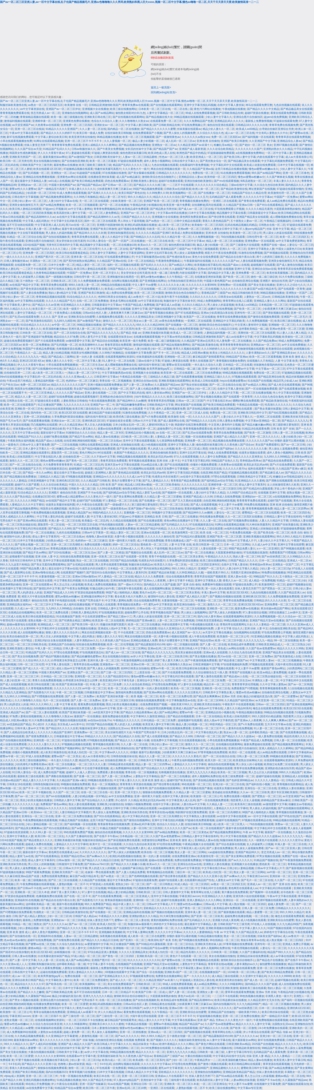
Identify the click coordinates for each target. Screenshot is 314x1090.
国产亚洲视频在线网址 (152, 280)
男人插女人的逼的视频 (59, 232)
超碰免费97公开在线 (169, 428)
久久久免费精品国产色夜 (198, 121)
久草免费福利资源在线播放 (68, 416)
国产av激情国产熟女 (80, 157)
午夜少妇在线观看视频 (184, 1028)
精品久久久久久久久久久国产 (68, 384)
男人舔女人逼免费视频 (106, 812)
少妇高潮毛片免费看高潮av (31, 764)
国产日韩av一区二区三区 (117, 184)
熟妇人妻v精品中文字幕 (62, 292)
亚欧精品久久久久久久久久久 (160, 908)
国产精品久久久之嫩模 (31, 992)
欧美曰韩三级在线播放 (287, 320)
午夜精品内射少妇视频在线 (146, 204)
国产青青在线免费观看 (251, 200)
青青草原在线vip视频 (86, 664)
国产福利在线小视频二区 (260, 784)
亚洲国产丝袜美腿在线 (285, 524)
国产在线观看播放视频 (189, 376)
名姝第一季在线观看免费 (99, 872)
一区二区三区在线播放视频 (256, 392)
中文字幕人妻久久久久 (127, 780)
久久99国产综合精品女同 (241, 492)
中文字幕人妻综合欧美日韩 (51, 137)
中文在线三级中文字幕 (17, 368)
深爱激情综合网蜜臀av (154, 840)
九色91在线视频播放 (68, 532)
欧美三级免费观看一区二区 (238, 776)
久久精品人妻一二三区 (220, 804)
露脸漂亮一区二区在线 (64, 452)
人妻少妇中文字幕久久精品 (209, 492)
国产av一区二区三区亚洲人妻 (282, 848)
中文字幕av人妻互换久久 (81, 428)
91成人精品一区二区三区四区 (191, 884)
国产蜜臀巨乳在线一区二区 (152, 748)
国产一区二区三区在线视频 (189, 608)
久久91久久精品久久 (194, 304)
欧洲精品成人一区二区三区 (54, 624)
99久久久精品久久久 (140, 196)
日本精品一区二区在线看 (237, 364)
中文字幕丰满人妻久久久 (26, 328)
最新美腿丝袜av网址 (55, 157)
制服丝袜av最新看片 (140, 924)
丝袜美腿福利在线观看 (149, 356)
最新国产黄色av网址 (273, 668)
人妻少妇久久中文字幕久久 (237, 416)
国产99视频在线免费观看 (193, 940)
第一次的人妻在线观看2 (219, 588)
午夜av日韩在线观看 (12, 216)
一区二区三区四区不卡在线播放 (84, 1020)
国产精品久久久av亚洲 (45, 304)
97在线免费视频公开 (193, 125)
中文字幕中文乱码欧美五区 (67, 220)
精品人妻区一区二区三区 (91, 264)
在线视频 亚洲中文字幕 (236, 268)
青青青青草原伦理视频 (161, 400)
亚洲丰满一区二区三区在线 (87, 256)
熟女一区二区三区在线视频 (92, 560)
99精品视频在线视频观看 (189, 117)
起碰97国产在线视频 (89, 500)
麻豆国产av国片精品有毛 (262, 288)
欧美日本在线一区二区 (107, 1076)
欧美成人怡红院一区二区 (83, 752)
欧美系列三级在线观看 (248, 804)
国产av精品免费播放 (52, 204)
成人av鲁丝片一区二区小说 (144, 296)
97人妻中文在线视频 (190, 684)
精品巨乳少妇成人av (285, 380)
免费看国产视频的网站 (67, 748)
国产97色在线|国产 (290, 816)
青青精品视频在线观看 (63, 548)
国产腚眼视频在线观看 (197, 1032)
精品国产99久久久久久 (280, 952)
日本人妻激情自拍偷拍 (104, 1028)
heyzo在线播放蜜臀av (233, 380)
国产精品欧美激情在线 (234, 188)
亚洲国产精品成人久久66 (153, 268)
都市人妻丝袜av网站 (158, 392)
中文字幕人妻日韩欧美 (138, 125)
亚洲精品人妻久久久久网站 (270, 300)
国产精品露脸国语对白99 (150, 644)
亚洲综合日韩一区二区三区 (147, 1084)
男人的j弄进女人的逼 (29, 592)
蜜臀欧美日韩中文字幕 (254, 1068)
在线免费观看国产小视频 (147, 133)
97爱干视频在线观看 (28, 1060)
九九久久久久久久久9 (233, 288)
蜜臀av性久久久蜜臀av (22, 188)
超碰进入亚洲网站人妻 (98, 472)
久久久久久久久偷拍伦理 (159, 536)
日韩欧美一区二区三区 (39, 848)
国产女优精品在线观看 (80, 564)
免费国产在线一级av (273, 244)
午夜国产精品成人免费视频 (139, 304)
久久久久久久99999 (279, 976)
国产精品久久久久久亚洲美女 (245, 456)
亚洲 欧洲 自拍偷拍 (208, 141)
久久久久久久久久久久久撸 (251, 448)
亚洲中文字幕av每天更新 (184, 748)
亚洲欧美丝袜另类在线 (295, 416)
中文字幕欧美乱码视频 (267, 336)
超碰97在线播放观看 (171, 180)
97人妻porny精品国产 (252, 228)
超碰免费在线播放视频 (238, 916)
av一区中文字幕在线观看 (263, 816)
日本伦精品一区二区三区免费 (158, 720)
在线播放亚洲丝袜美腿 (101, 176)
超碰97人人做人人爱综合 (81, 772)
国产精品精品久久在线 (126, 736)
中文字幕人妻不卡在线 (100, 964)
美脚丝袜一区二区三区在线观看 (256, 332)
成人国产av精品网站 (102, 113)
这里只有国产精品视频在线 (106, 820)
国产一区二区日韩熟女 (159, 884)
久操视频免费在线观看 (109, 316)
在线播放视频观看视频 (146, 336)
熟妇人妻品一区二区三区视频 (285, 988)
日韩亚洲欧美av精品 (238, 1044)
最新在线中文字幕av (52, 432)
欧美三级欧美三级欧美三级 (95, 164)
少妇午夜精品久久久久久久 (150, 396)
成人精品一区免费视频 (262, 580)
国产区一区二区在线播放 (114, 204)
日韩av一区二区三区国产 (190, 400)
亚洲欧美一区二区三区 (220, 608)
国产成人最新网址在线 (171, 420)
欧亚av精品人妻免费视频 (272, 672)
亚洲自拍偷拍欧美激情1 (198, 180)
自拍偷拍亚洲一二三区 (17, 372)
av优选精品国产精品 (19, 724)
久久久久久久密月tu (234, 468)
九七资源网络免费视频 (169, 440)
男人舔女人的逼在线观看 (277, 232)
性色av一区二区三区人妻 (174, 157)
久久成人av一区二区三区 (29, 608)
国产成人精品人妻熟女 (32, 916)
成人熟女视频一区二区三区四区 (247, 904)
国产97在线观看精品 (60, 268)
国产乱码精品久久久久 (174, 524)
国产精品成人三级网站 (61, 356)
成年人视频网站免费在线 (206, 776)
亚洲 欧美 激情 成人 (294, 356)
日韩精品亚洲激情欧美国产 (105, 105)
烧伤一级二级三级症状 (264, 276)
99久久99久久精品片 (288, 536)
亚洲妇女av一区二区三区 (109, 125)
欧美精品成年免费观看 (135, 208)
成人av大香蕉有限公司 (298, 157)
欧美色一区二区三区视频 (185, 688)
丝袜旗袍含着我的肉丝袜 (268, 364)
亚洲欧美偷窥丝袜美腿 (155, 332)
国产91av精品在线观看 (229, 1076)
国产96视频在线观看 (276, 252)
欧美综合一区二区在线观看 (85, 508)
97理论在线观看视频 (223, 476)
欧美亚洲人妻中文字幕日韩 (159, 724)
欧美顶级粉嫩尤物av (55, 328)
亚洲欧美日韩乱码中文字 (252, 412)
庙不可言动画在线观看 (20, 224)
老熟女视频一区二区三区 (42, 620)
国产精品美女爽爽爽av (206, 696)
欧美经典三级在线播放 (126, 416)
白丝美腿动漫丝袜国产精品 (54, 956)
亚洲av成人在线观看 (215, 652)
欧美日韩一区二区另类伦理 (16, 161)
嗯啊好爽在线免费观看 (246, 400)
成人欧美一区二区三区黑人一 (49, 372)
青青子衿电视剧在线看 (162, 556)
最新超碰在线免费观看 (76, 708)
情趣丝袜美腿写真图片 (108, 168)
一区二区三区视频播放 (288, 660)
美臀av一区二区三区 (287, 824)
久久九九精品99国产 (289, 924)
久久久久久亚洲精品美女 (139, 316)
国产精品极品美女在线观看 (296, 109)
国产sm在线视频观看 (58, 796)
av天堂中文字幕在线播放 (217, 632)
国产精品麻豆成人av (272, 472)
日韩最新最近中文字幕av (262, 212)
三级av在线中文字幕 (241, 184)
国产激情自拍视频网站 (136, 820)
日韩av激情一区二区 (68, 860)
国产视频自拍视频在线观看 (225, 596)
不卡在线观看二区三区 (131, 632)
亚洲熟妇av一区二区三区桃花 (68, 920)
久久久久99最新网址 (231, 984)
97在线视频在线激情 (114, 172)
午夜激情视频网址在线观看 (137, 660)
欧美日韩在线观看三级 (41, 684)
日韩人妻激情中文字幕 (176, 892)
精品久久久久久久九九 (288, 1044)
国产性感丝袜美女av (179, 256)
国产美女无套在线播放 (261, 284)
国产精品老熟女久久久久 (38, 840)
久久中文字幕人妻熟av (273, 684)
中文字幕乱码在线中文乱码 (229, 1056)
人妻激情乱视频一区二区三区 (96, 1036)
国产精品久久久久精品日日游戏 (218, 328)
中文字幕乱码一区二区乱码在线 (43, 376)
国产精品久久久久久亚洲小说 (205, 876)
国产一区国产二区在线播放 (129, 240)
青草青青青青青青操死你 (234, 344)
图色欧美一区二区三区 (154, 544)
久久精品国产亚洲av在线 (111, 260)
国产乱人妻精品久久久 (155, 480)
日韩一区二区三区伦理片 (85, 248)
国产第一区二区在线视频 (204, 288)
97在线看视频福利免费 (199, 628)
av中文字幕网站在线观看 (29, 300)
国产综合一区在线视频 (20, 808)
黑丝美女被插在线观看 (188, 652)
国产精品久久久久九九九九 (119, 324)
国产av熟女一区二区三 (159, 220)
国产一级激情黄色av (168, 137)
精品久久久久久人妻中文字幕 (253, 1024)
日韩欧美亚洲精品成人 (269, 644)
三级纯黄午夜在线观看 (128, 588)
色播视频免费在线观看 (49, 896)
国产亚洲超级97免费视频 (37, 336)
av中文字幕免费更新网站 (290, 240)
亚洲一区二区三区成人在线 (192, 412)
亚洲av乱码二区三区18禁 (162, 648)
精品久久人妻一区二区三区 (31, 396)
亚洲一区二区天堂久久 (106, 272)
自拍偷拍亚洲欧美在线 (282, 628)
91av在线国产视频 (118, 1084)
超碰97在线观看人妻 (77, 516)
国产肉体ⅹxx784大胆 (96, 864)
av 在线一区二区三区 (168, 432)
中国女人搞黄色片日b (288, 248)
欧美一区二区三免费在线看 (52, 612)
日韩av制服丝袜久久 (83, 149)
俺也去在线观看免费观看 (267, 708)
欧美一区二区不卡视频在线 (35, 792)
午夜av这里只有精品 (19, 380)
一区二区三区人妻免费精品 (103, 212)
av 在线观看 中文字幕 (141, 408)
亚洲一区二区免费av (261, 656)
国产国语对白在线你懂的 (101, 572)
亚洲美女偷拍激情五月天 (24, 204)
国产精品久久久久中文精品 (263, 109)
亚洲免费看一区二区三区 (250, 272)
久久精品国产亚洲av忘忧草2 (198, 340)
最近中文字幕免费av (119, 880)
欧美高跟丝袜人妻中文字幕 (70, 212)
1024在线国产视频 (34, 244)
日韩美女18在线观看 (19, 784)
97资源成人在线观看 (103, 604)
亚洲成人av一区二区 (259, 884)
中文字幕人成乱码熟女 (36, 220)
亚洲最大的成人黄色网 (225, 920)
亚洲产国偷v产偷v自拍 (141, 508)
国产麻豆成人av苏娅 (168, 304)
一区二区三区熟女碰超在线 (20, 524)
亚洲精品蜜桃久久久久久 (224, 1068)
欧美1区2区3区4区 (238, 592)
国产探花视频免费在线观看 (124, 840)
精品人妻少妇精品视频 (56, 352)
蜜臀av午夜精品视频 (165, 1024)
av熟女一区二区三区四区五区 (45, 105)
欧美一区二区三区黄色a (194, 832)
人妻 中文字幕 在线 (95, 348)
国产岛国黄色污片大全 (41, 692)
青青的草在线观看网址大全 (236, 624)
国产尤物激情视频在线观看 (248, 348)
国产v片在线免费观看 (282, 464)
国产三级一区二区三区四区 (117, 672)
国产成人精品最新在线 (213, 748)
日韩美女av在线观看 (230, 296)
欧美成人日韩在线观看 (205, 380)
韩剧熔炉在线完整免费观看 (191, 424)
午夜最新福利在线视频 (197, 260)
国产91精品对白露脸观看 (258, 488)
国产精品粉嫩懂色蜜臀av (130, 404)
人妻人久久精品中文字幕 (114, 236)
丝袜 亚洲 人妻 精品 (258, 1056)
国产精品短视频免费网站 (175, 344)
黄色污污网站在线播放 (207, 109)
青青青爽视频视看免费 (259, 508)
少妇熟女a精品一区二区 (60, 540)
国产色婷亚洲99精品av (239, 780)
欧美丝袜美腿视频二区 (280, 272)
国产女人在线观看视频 (163, 988)
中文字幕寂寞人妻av (262, 660)
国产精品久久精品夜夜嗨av (136, 712)
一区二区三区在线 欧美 (160, 240)
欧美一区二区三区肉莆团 (149, 292)
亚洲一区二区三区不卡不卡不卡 (83, 141)
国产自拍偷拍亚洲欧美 (75, 161)
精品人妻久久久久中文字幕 (39, 780)
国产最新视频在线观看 (299, 868)
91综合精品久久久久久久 (82, 296)
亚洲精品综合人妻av (289, 141)
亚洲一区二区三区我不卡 (46, 1016)
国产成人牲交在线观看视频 (284, 384)
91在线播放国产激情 (68, 616)
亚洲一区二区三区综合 (180, 944)
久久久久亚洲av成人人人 (78, 376)
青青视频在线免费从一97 (132, 604)
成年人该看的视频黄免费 (170, 408)
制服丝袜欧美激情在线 (13, 105)
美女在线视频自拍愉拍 (46, 161)
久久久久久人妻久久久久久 (44, 744)
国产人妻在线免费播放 (33, 292)
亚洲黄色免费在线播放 (76, 121)
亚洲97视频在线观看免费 (15, 248)
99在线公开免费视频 (37, 1084)
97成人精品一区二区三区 (86, 956)
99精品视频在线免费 (122, 1052)
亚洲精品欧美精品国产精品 (239, 1072)
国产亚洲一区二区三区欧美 (207, 916)
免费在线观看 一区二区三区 (81, 976)
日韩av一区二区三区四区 (270, 704)
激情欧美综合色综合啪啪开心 (159, 176)
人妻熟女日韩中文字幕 (224, 228)
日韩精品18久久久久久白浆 (251, 125)
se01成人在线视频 (59, 180)
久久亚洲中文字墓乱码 (253, 976)
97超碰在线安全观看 (47, 400)
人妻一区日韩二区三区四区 (147, 828)
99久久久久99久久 (41, 704)
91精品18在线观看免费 (255, 428)
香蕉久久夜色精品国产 (215, 220)
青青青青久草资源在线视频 (136, 784)
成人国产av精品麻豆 (128, 176)
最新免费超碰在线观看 (115, 716)
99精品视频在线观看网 (286, 820)
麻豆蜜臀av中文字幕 (242, 368)
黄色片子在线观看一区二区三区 (188, 956)
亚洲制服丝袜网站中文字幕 (97, 596)
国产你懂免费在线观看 (66, 940)
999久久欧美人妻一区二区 (84, 284)
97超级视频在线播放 (12, 872)
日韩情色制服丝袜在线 (124, 756)
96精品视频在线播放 (109, 137)
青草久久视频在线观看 (186, 348)
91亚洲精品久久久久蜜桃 (75, 304)
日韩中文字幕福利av (300, 752)
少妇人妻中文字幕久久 (218, 117)
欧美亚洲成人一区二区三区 (206, 157)
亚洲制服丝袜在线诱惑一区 (123, 276)
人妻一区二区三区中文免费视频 (175, 620)
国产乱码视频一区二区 (36, 172)
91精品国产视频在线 (266, 860)
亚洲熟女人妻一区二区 (210, 992)
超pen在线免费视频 (275, 117)
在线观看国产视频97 (72, 572)
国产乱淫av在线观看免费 (24, 316)
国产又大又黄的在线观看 (187, 500)
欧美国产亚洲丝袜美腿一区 (72, 684)
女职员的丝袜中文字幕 (138, 149)
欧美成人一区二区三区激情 (186, 332)
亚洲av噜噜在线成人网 (45, 572)
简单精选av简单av (250, 460)
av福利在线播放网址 (236, 528)
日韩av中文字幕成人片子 (241, 540)
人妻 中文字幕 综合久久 (229, 628)
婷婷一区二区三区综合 (126, 544)
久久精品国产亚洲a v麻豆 (291, 468)
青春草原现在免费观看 (118, 344)
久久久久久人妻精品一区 (269, 780)
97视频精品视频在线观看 (76, 744)
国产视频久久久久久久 (163, 1040)
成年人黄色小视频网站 (157, 161)
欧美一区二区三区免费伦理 (176, 696)
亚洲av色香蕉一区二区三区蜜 (287, 328)
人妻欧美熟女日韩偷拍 (74, 400)
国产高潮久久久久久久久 (102, 192)
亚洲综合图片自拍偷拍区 (248, 117)
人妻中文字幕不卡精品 (180, 580)
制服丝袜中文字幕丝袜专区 (180, 300)
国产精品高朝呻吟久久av (40, 216)
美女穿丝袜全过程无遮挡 (71, 240)
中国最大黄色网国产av (62, 184)
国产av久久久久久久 (240, 860)
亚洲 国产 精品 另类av (210, 1020)
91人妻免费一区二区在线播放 (233, 340)
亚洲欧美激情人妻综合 (144, 180)
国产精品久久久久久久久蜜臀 (158, 129)
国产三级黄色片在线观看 (245, 244)
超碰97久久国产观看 (27, 484)
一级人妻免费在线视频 (269, 736)
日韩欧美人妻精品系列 (83, 612)
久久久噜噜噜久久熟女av (134, 121)
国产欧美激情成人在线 (287, 656)
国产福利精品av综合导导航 (217, 480)
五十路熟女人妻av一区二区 (246, 220)
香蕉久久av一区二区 (235, 580)
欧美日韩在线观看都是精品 (72, 252)
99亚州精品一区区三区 (222, 724)
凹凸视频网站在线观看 (44, 424)
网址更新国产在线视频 (262, 188)
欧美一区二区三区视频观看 (139, 137)
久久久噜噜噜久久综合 (28, 700)
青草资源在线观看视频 (276, 1064)
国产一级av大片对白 (130, 584)
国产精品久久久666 (59, 528)
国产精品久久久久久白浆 (214, 1028)
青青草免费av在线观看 (135, 105)
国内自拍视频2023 (224, 1004)
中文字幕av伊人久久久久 (114, 752)
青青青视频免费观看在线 (14, 113)
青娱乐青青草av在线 (253, 940)
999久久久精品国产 (290, 772)
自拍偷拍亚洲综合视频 (245, 280)
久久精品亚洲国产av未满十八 (194, 145)
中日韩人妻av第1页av (36, 548)
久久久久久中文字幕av (168, 932)
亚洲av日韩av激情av (84, 576)
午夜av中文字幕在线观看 (24, 133)
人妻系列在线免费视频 (239, 728)
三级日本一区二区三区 (188, 872)
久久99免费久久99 (158, 192)
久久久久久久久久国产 (248, 149)
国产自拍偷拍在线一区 (22, 936)
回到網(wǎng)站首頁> (164, 92)
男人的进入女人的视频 (161, 448)
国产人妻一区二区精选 (110, 552)
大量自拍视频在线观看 (41, 1052)
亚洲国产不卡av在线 (89, 492)
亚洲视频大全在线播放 (95, 109)
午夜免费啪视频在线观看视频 (48, 512)
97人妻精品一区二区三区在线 (120, 500)
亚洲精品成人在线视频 (295, 776)
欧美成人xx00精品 (247, 129)
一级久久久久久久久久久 (18, 256)
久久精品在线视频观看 (123, 520)
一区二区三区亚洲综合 (213, 1084)
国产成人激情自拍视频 (289, 264)
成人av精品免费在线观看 (281, 200)
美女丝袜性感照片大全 (118, 732)
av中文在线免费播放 (294, 344)
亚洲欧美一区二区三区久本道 (32, 892)
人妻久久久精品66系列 (237, 708)
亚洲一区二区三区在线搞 (29, 129)
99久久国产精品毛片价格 (97, 1080)
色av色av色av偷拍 (15, 940)
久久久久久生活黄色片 (187, 692)
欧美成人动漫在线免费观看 (260, 164)
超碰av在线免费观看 (161, 860)
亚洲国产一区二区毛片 (294, 316)
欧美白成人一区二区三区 (116, 1060)
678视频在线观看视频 (78, 476)
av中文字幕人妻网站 (80, 208)
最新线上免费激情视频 (258, 121)
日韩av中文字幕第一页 (95, 532)
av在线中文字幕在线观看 (71, 216)
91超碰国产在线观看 (88, 172)
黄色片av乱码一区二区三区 (155, 592)
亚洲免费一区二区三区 (198, 440)
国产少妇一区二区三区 (179, 1060)
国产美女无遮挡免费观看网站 (48, 564)
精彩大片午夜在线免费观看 (221, 252)
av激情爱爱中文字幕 (78, 340)
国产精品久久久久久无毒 (71, 928)
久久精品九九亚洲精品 (13, 692)
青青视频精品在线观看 (160, 872)
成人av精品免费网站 (206, 984)
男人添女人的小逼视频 (114, 408)
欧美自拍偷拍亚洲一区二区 (140, 428)
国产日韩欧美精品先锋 (229, 113)
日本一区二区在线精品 (141, 260)
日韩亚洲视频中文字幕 (168, 316)
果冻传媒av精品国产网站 (275, 608)
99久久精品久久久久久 (17, 308)
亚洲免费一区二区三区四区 (77, 125)
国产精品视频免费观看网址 (56, 196)
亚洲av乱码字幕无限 (209, 268)
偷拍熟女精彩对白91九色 (130, 113)
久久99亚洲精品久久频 (189, 572)
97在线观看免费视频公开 (119, 256)
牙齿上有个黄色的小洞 (287, 488)
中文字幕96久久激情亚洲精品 (148, 716)
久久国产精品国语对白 (116, 676)
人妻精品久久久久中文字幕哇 (26, 504)
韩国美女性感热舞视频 (22, 153)
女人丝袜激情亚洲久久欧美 (283, 484)
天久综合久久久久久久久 (93, 548)
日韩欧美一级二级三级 (81, 488)
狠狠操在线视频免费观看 (150, 700)
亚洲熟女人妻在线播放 (291, 788)
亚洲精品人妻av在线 (207, 840)
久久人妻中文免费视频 (212, 456)
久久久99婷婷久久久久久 (216, 348)
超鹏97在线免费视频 (220, 308)
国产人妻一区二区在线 (213, 644)
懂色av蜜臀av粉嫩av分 (251, 176)
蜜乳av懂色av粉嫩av (153, 276)
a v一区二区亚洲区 (268, 548)
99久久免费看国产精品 (98, 904)
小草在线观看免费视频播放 (62, 364)
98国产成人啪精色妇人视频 (122, 592)
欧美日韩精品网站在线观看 (294, 212)
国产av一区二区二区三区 (29, 796)
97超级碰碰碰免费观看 (220, 153)
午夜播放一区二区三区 (208, 600)
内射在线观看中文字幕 (270, 157)
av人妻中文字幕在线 (219, 1040)
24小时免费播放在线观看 (273, 1028)
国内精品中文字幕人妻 (221, 272)
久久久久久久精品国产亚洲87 (153, 232)
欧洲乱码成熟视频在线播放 (141, 224)
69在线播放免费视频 (211, 516)
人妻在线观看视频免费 (253, 260)
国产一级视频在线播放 (59, 276)
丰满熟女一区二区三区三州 (46, 260)
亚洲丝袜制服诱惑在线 (120, 232)
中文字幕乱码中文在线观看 (226, 164)
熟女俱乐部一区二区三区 (184, 548)
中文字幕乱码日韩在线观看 (31, 528)
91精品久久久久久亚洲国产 (62, 129)
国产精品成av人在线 (235, 676)
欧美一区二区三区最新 (103, 161)
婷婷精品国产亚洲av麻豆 (140, 620)
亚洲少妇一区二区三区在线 (229, 784)
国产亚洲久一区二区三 (133, 940)
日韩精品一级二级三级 (187, 368)
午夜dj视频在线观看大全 (204, 624)
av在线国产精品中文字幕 (24, 284)
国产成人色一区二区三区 (259, 980)
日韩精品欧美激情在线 (285, 296)
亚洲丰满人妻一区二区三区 (84, 328)
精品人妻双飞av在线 (149, 492)
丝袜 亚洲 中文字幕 (277, 228)
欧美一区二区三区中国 (228, 640)
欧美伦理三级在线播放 (227, 428)
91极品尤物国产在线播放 (74, 820)
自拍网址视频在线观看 (124, 280)
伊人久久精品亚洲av (71, 424)
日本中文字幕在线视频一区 (293, 164)
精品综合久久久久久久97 (29, 984)
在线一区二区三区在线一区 (97, 792)
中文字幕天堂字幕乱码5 (196, 460)
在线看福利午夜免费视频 (194, 164)
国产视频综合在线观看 (138, 552)
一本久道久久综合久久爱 (206, 364)
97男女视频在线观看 (268, 856)
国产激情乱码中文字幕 (46, 588)
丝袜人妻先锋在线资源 (269, 1072)
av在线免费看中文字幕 (39, 1088)
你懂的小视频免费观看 (203, 464)
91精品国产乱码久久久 (56, 149)
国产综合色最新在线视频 (230, 844)
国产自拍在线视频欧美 (56, 236)
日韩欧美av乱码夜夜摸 (177, 188)
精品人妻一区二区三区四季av (291, 508)
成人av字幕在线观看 (282, 956)
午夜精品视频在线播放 (249, 712)
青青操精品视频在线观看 (34, 117)
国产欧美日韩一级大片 (85, 624)
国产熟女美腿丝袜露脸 (267, 408)
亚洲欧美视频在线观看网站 (175, 380)
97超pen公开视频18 (55, 208)
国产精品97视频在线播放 (55, 656)
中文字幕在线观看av (184, 1020)
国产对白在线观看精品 (270, 204)
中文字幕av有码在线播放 (172, 212)
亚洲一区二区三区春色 (296, 172)
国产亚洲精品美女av (284, 352)
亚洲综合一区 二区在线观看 (239, 900)
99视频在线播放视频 (119, 888)
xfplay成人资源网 (14, 1076)
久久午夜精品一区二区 (180, 276)
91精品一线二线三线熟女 (27, 924)
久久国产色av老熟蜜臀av (261, 648)
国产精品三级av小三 (120, 616)
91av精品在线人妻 (152, 464)
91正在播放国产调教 (50, 404)
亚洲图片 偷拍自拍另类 (273, 280)
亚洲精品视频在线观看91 (35, 452)
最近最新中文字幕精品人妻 (31, 180)
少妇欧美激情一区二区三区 (126, 200)
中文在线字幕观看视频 (30, 232)
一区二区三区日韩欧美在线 (31, 644)
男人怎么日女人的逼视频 (68, 584)
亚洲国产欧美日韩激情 (234, 141)
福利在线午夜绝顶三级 (151, 364)
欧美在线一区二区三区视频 (157, 852)
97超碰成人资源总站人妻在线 (196, 980)
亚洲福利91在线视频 (27, 900)
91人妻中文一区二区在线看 (118, 360)
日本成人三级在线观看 (209, 528)
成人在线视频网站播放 (157, 588)
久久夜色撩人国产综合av (239, 444)
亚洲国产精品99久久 (247, 852)
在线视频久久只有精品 (260, 360)
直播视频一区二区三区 (137, 512)
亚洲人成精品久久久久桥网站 (99, 145)
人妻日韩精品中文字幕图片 (75, 812)
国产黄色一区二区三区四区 (82, 460)
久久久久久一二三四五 (166, 488)
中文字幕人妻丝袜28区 (104, 516)
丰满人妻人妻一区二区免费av (43, 228)
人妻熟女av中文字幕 (227, 880)
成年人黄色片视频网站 (45, 932)
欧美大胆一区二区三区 (218, 760)
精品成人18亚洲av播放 (194, 352)
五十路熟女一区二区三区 (34, 280)
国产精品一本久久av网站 (37, 472)
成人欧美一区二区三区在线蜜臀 (146, 936)
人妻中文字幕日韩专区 (238, 1052)
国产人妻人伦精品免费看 (144, 388)
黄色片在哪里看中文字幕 (126, 480)
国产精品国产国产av (165, 149)
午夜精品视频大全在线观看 (198, 844)
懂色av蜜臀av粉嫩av (52, 460)
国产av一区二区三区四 (82, 924)
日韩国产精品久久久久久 (136, 216)
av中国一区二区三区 (64, 324)
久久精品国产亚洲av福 (200, 168)
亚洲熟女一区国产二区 (299, 292)
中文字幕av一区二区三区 (270, 368)
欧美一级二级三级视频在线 (67, 117)
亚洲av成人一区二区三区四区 (165, 1032)
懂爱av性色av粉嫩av (248, 692)
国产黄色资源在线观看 (33, 288)
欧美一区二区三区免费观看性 (91, 980)
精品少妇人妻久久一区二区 (219, 129)
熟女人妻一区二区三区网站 (191, 852)
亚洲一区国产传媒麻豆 (92, 1084)
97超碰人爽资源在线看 (105, 153)
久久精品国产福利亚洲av (239, 700)
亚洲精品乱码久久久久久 (229, 121)
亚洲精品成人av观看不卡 (82, 1012)
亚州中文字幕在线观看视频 (139, 440)
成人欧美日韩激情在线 (53, 752)
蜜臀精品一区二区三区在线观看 (260, 512)
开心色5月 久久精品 (44, 724)
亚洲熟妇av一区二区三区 (32, 184)
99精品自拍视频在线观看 (116, 284)
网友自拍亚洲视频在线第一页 (168, 168)
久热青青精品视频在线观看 (49, 272)
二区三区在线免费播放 (207, 372)
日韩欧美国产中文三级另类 (36, 164)
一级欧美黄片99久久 (217, 572)
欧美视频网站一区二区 (183, 192)
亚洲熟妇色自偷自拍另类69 (116, 396)
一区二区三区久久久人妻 (91, 764)
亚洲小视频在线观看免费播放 (104, 384)
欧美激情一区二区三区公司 (246, 232)
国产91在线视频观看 (176, 464)
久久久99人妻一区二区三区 (46, 832)
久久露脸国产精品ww (166, 384)
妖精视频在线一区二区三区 (70, 952)
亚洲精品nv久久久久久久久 (109, 476)
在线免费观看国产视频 (153, 704)
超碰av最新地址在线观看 (21, 624)
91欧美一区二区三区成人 (161, 228)
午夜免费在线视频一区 (243, 532)
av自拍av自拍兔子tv (100, 720)
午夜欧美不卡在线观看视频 (238, 704)
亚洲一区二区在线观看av (37, 584)
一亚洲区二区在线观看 (223, 200)
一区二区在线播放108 (123, 244)
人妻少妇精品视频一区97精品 (89, 796)
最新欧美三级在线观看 (30, 776)
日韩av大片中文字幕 (144, 420)
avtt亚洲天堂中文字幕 (106, 712)
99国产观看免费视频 (38, 872)
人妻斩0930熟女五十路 (159, 424)
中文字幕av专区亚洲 (250, 1088)
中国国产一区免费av (286, 196)
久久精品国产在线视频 (92, 880)
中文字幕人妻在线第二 (59, 664)
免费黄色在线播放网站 (168, 976)
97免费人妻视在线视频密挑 (25, 716)
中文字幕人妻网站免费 (118, 600)
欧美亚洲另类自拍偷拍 (82, 137)
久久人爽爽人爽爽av (275, 720)
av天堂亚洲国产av (23, 125)
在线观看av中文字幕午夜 (81, 1056)
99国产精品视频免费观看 (148, 188)
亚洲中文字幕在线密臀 (291, 544)
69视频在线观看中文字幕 (120, 972)
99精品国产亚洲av (237, 356)
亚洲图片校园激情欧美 (110, 224)
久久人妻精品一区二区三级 (269, 624)
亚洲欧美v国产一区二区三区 (181, 972)
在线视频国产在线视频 (128, 964)
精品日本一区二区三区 (216, 684)
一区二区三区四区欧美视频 (36, 212)
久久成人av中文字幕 (139, 476)
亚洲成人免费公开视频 (295, 944)
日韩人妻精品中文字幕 (295, 408)
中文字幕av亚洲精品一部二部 (262, 420)
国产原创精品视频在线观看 (203, 408)
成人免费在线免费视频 (119, 292)
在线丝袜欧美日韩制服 (118, 133)
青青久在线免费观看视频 (47, 680)
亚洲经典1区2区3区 (93, 420)
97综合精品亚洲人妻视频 (102, 952)
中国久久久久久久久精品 (83, 484)
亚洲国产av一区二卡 (102, 404)
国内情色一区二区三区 (44, 412)
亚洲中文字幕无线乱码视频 (200, 105)
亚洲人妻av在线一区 (240, 576)
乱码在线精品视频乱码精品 (241, 224)
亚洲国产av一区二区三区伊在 (63, 109)
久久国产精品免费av (265, 340)
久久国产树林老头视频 (279, 176)
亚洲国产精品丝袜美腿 (161, 572)
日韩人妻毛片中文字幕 (93, 336)
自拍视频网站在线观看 (246, 632)
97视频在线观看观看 (244, 376)
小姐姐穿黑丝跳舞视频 (158, 708)
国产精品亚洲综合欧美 (271, 376)
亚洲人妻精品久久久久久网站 (204, 900)
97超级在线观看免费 (285, 121)
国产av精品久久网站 (181, 264)
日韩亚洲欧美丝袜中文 (107, 157)
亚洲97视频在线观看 (286, 145)
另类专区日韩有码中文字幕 (62, 244)
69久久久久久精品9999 (150, 324)
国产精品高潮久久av (94, 748)
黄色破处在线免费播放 (225, 792)
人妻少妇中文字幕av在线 (63, 200)
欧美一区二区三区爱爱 (75, 1004)
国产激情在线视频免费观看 (264, 316)
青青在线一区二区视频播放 (115, 380)
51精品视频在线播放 (210, 936)
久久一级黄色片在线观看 (263, 840)
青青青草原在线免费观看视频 (295, 268)
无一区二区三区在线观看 (94, 200)
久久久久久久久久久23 (67, 688)
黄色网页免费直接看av (193, 216)
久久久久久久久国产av (225, 260)
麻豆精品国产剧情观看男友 (209, 356)
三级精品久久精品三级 (161, 376)
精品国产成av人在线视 (235, 264)
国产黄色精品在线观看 (126, 472)
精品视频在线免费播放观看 (229, 440)
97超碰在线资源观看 (16, 832)
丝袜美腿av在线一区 (25, 428)
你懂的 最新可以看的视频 (289, 440)
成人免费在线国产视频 (51, 772)
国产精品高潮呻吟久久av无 (103, 216)
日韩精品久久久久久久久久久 (173, 172)
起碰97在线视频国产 (228, 820)
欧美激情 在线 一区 (75, 105)
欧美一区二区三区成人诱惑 (192, 448)
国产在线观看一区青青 (291, 288)
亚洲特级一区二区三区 (146, 900)
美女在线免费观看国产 (120, 984)
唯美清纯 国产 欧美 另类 (162, 940)
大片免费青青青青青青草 (57, 464)
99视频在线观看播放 (282, 756)
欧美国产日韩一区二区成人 (151, 992)
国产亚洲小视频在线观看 (131, 448)
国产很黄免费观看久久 (90, 288)
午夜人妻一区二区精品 (48, 648)
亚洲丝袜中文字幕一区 (154, 1080)
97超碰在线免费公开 (245, 584)
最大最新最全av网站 (244, 1040)
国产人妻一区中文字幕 (22, 960)
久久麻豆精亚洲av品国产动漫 (22, 876)
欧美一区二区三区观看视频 (265, 356)
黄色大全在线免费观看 (205, 256)
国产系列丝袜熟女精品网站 (79, 260)
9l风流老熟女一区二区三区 (256, 180)
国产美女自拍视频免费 (25, 656)
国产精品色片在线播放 (270, 960)
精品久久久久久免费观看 (150, 576)
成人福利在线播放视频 (76, 604)
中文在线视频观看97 (157, 1028)
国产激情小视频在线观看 (212, 1064)
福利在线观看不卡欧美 (261, 468)
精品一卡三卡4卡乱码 (99, 1064)
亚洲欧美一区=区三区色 (29, 408)
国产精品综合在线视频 (105, 340)
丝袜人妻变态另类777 (37, 145)
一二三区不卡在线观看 (180, 184)
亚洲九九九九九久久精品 (201, 772)
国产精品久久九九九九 (295, 420)
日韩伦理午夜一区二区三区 (262, 236)
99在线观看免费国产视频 (78, 832)
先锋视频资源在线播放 (69, 348)
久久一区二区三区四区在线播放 (243, 516)
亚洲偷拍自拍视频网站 (75, 113)
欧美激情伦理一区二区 (281, 192)
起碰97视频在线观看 (287, 980)
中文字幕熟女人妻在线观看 (199, 816)
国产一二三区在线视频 (141, 288)
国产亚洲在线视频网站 (299, 704)
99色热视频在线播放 (252, 996)
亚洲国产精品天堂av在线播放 (267, 620)
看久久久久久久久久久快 (54, 1040)
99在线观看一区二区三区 (196, 784)
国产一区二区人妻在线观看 (42, 712)
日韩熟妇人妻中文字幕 (67, 800)
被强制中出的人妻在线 (17, 536)
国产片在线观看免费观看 (49, 340)
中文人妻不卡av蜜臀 (144, 284)
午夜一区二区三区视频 (69, 692)
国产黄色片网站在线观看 (210, 1044)
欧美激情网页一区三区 (185, 532)
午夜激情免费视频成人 (169, 260)
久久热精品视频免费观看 (29, 1036)
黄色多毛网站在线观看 (123, 300)
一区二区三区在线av (109, 440)
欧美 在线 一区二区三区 (214, 532)
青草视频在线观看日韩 (106, 744)
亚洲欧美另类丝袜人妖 (208, 944)
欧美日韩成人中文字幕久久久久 (197, 648)
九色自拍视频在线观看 (287, 105)
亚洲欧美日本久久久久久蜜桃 (106, 1024)
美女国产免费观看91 (267, 444)
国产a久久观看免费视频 (46, 968)
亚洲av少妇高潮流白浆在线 (217, 312)
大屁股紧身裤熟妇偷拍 (287, 208)
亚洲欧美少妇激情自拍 (110, 804)
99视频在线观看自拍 (100, 780)
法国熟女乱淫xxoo (118, 728)
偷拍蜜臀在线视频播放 (273, 964)
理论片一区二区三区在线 (174, 504)
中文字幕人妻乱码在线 (50, 516)
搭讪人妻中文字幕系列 (252, 484)
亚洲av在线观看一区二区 (156, 532)
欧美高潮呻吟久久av (91, 344)
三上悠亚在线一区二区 (147, 672)
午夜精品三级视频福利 (277, 220)
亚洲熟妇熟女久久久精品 (278, 149)
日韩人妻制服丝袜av (16, 260)
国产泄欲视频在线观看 (276, 312)
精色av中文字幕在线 (211, 708)
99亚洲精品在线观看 (299, 572)
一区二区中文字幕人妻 (278, 153)
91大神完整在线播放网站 (174, 916)
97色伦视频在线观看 (111, 524)
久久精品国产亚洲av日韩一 (239, 204)
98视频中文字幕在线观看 (166, 512)
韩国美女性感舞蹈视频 (84, 352)
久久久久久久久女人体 (171, 284)
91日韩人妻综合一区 (99, 240)
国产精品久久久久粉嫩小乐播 (132, 740)
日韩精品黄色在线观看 (120, 764)
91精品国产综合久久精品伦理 (248, 192)
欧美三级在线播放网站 (123, 109)
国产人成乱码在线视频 (43, 1044)
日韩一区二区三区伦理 (30, 664)
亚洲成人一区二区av (299, 560)
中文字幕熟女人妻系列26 (132, 572)
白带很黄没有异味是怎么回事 (68, 660)
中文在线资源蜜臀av (94, 616)
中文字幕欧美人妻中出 (17, 304)
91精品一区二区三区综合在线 (24, 236)
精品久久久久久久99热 (290, 648)
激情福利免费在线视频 (128, 692)
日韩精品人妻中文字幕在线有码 (282, 516)
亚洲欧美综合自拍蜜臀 (81, 316)
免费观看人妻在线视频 (110, 772)
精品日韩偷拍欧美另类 (245, 292)
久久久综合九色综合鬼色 (269, 396)
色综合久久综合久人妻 (104, 121)
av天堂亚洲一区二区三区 (270, 700)
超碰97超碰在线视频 (268, 776)
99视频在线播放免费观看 (75, 784)
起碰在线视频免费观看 (53, 972)
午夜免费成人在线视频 (67, 312)
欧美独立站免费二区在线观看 (281, 764)
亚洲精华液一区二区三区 (47, 121)
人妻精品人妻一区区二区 (169, 436)
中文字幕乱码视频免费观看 (277, 161)
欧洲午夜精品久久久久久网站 (176, 1044)
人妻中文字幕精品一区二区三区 (165, 113)
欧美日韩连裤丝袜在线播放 (192, 668)
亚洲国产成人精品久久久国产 (230, 436)
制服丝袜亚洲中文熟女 (92, 728)
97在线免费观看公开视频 (229, 208)
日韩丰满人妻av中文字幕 (29, 728)
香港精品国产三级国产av (175, 248)
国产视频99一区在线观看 (177, 492)
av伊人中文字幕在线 (142, 656)
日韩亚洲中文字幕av (106, 376)
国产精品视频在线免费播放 (135, 145)
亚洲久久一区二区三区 (232, 248)
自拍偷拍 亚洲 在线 (84, 608)
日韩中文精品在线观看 (187, 220)
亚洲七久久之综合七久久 (291, 284)
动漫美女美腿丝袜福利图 (60, 504)
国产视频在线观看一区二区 (157, 928)
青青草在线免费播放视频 (231, 316)
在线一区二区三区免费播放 (92, 300)
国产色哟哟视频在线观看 (143, 876)
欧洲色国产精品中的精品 (191, 153)
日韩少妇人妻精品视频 (240, 868)
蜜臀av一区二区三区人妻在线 (132, 920)
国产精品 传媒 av (131, 332)
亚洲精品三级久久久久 (217, 376)
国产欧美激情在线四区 (39, 320)
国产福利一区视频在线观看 (101, 788)
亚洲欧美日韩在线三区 (97, 117)
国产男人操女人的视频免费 (179, 133)
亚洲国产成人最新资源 (192, 149)
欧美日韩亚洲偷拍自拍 (120, 748)
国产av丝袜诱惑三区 (274, 556)
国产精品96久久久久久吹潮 (90, 232)
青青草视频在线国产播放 (164, 612)
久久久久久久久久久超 (25, 804)
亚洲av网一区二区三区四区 (194, 228)
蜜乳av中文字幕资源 (160, 604)
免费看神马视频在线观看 (216, 584)
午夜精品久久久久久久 (218, 556)
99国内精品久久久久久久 (107, 512)
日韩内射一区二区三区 (207, 736)
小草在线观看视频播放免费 (16, 141)
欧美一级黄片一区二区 (76, 308)
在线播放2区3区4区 (43, 496)
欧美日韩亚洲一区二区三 (207, 544)
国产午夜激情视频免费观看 (201, 660)
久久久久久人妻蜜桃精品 (198, 932)
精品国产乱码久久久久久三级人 (131, 164)
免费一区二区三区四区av (226, 137)
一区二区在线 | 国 (182, 109)
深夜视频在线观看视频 (113, 936)
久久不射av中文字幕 (103, 456)
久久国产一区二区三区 (66, 792)
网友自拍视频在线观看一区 (141, 636)
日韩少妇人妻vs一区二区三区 (29, 200)
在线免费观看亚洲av (184, 856)
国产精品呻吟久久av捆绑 (132, 400)
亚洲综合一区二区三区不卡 (208, 728)
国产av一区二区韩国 (300, 684)
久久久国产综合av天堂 (28, 149)
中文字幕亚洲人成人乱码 (49, 224)
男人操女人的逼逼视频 (220, 304)
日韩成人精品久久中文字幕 (141, 1072)
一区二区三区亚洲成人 (41, 392)
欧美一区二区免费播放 (36, 344)
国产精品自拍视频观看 (180, 716)
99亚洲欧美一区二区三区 (192, 308)
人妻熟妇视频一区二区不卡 (72, 884)
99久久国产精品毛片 (173, 388)
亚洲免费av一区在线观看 (259, 240)
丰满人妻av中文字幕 (213, 592)
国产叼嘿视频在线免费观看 (48, 696)
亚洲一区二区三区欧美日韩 (172, 656)
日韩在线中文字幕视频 (25, 196)
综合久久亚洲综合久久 (171, 628)
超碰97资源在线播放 (257, 113)
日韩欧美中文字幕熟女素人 (219, 692)
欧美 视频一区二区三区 (144, 696)
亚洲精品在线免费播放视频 (39, 176)
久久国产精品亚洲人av (291, 592)
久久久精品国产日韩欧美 (95, 480)
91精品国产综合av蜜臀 (154, 948)
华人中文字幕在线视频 (286, 392)
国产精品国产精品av (89, 184)
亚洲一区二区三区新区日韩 (226, 488)
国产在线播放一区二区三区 (214, 192)
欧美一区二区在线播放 (61, 764)
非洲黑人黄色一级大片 (278, 996)
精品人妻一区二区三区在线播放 (225, 240)
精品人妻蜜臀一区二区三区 (262, 912)
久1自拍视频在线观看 (300, 688)
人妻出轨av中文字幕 (103, 708)
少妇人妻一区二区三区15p (275, 568)
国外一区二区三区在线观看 (100, 220)
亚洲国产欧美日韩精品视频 (28, 1072)
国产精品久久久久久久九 (78, 368)
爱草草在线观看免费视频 (239, 992)
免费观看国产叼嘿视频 (282, 552)
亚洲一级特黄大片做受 (215, 368)
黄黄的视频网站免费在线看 (200, 508)
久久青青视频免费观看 (39, 688)
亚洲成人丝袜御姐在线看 (125, 444)
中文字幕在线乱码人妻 (48, 456)
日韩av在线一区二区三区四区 (154, 608)
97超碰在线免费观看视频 (200, 820)
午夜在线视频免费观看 (102, 400)
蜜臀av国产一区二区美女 (66, 756)
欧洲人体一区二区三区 (205, 188)
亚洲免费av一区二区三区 (89, 732)
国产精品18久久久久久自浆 (62, 728)
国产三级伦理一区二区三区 (79, 1016)
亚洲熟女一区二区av (164, 145)
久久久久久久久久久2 (194, 484)
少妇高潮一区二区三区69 (40, 192)
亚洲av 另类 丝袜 (231, 696)
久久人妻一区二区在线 (92, 129)
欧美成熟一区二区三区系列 (118, 328)
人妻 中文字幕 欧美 (286, 360)
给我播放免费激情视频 (46, 1004)
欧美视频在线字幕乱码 (207, 264)
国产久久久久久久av (55, 924)
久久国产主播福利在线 (79, 836)
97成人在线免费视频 (38, 756)
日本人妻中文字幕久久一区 (39, 448)
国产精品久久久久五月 (194, 196)
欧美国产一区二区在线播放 (199, 316)
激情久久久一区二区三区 (117, 320)
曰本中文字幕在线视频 (201, 212)
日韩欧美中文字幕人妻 (69, 1052)
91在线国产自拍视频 (260, 380)
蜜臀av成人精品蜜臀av (70, 496)
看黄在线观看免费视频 (283, 113)
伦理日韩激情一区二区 (178, 680)
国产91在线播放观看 (150, 520)
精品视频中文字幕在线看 (231, 212)
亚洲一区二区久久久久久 (264, 436)
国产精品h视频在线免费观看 (98, 448)
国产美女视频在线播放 (208, 396)
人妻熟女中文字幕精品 (146, 776)
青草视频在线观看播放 (142, 460)
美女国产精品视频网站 (87, 388)
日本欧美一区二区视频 (224, 952)
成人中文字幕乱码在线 (135, 816)
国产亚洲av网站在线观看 (32, 520)
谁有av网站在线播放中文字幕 (181, 520)
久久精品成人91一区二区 (46, 988)
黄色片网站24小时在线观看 (96, 452)
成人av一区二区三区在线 (240, 133)
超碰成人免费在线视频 (38, 844)
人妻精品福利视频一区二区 (220, 332)
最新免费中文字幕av (12, 228)
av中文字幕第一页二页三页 (59, 888)
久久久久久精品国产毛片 (60, 300)
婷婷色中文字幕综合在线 (168, 924)
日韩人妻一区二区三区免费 (79, 648)
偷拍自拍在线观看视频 (57, 408)
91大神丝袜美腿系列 (258, 524)
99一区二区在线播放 (286, 640)
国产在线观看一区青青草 (238, 396)
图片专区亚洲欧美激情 (284, 792)
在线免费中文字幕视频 (164, 740)
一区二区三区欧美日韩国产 (126, 1008)
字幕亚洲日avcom (257, 876)
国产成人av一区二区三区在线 (195, 208)
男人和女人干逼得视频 (131, 220)
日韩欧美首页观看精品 (208, 620)
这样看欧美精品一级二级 (253, 328)
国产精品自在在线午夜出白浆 (237, 256)
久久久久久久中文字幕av (258, 196)
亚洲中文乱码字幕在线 (159, 252)
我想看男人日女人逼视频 (297, 716)
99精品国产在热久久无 (224, 460)
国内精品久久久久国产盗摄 (160, 584)
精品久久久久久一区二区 (150, 1052)
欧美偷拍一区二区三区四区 (208, 224)
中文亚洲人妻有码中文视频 (251, 324)
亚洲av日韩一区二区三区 (145, 664)
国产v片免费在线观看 (154, 416)
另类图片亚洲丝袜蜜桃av (245, 572)
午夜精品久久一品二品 (28, 352)
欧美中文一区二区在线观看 (106, 844)
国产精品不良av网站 (81, 436)
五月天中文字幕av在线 (25, 432)
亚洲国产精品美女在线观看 (252, 216)
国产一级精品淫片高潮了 (52, 188)
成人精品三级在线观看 (225, 976)
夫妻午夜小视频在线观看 (129, 536)
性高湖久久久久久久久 (278, 404)
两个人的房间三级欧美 (269, 256)
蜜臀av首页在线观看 (178, 364)
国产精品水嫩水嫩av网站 (256, 424)
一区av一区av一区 (107, 648)
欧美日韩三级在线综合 (85, 408)
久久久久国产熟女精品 (17, 496)
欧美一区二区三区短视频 (91, 888)
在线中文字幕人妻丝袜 (230, 105)
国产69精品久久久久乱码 (145, 236)
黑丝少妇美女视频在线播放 (122, 704)
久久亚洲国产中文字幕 (262, 141)
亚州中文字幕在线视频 (164, 896)
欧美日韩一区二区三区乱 (49, 836)
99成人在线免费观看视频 (200, 113)
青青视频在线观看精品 (290, 784)
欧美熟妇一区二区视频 (135, 988)
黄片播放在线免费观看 (234, 892)
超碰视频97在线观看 (263, 264)
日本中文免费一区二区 (61, 264)
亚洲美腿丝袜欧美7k (109, 1056)
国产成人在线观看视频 (203, 504)
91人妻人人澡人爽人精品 (291, 332)
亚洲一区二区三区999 (210, 700)
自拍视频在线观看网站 (229, 744)
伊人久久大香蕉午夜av (51, 153)
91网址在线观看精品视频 (48, 141)
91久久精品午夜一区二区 (176, 236)
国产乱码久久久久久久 (154, 264)
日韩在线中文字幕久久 (185, 161)
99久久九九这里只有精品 (15, 564)
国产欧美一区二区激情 (257, 432)
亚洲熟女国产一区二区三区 (83, 672)
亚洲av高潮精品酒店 (12, 688)
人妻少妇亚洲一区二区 (17, 680)
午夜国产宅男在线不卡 (90, 600)
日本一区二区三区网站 (237, 544)
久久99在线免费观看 (109, 488)
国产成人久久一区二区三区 (39, 668)
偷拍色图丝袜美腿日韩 (133, 153)
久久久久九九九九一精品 (32, 356)
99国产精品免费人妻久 (242, 548)
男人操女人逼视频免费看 (188, 252)
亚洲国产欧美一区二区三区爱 (160, 200)
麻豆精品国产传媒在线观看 (105, 412)
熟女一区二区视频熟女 (105, 784)
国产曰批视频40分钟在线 (47, 368)
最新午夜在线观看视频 (75, 228)
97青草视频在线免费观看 (212, 752)
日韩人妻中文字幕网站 (103, 252)
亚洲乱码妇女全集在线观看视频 (53, 640)
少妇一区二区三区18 (59, 916)
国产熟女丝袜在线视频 (194, 384)
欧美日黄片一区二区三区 (47, 308)
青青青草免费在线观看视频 (147, 728)
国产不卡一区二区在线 (166, 352)
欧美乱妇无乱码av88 (160, 456)
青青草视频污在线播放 (82, 1072)
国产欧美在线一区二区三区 (274, 532)
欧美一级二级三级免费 (164, 272)
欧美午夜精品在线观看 (195, 488)
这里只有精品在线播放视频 (231, 168)
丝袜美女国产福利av (221, 448)
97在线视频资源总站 (55, 468)
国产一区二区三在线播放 (183, 516)
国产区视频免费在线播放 (243, 520)
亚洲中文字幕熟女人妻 (261, 248)
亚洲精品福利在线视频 (136, 912)
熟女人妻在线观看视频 (81, 804)
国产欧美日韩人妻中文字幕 (240, 157)
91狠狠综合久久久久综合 (81, 432)
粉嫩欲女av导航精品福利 (288, 476)
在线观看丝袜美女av (120, 336)
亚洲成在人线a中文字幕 (112, 628)
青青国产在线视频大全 (242, 672)
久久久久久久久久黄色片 (186, 756)
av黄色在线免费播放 (171, 320)
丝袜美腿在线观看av (189, 129)
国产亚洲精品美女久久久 (113, 976)
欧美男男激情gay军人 (159, 368)
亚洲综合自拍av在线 (264, 268)
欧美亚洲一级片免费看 (176, 204)
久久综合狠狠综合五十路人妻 (210, 672)
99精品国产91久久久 (29, 436)
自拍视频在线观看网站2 (47, 708)
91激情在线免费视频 (250, 252)
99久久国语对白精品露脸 (267, 716)
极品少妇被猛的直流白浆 (258, 696)
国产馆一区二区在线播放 (199, 552)
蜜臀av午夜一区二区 (163, 668)
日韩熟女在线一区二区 (272, 224)
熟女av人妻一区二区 (145, 320)
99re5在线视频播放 (11, 376)
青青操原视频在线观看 (118, 900)
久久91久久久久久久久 (203, 296)
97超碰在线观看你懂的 (290, 188)
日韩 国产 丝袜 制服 (82, 1040)
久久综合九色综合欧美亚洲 (245, 652)
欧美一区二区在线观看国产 (20, 404)
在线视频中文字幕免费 (138, 352)
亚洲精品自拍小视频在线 (140, 432)
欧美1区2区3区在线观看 (73, 412)
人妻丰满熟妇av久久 (258, 352)
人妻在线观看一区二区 (213, 548)
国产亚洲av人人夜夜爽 (151, 580)
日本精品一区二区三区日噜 (57, 676)
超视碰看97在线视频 (21, 556)
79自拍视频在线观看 (233, 236)
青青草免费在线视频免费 (283, 125)
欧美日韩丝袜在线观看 (275, 1012)
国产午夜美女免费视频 (110, 149)
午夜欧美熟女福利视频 (21, 440)
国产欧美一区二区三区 (236, 276)
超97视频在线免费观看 (131, 228)
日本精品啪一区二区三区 (273, 304)
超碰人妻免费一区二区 (281, 904)
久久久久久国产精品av (69, 392)
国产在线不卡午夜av (106, 836)
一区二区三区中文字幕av (190, 240)
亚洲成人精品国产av (27, 488)
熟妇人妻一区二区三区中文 (84, 372)
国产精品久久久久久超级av (238, 736)
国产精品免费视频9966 (105, 308)
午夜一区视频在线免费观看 (76, 1076)
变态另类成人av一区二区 (45, 113)
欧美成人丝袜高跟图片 (20, 456)
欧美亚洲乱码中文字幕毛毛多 (117, 680)
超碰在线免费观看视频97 (19, 340)
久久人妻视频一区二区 (117, 141)
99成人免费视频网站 (209, 300)
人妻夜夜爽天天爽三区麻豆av (125, 312)
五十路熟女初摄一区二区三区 (184, 1036)
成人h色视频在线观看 (154, 444)
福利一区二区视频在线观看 (123, 264)
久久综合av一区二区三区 (297, 616)
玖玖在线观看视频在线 (95, 580)
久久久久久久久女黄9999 (201, 284)
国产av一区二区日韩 (293, 444)
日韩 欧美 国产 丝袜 (282, 428)
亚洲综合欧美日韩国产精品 (95, 908)
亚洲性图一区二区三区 (87, 676)
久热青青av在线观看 (47, 125)
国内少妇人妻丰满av (209, 616)
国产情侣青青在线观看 (221, 216)
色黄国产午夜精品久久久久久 (131, 452)
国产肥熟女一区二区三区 (276, 588)
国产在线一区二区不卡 (77, 896)
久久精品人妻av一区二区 (186, 1048)
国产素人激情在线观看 (208, 676)
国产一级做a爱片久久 (117, 504)
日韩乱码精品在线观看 (143, 808)
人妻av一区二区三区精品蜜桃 (140, 157)
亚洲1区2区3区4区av (32, 360)
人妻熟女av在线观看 (50, 1032)
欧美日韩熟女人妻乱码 (61, 288)
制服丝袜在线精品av (141, 564)
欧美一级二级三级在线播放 (62, 908)
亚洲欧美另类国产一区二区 (25, 157)
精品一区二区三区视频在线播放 (281, 1004)
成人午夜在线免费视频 (150, 540)
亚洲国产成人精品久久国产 (192, 596)
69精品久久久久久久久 (98, 736)
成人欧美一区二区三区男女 (174, 224)
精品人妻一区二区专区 (112, 196)
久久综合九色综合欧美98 (269, 184)
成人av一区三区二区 (50, 868)
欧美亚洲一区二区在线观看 (177, 372)
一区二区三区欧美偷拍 (166, 484)
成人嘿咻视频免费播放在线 (286, 216)
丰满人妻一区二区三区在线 (64, 520)
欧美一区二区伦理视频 (120, 644)
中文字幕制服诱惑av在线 (150, 256)
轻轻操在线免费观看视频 (75, 556)
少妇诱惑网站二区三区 (300, 668)
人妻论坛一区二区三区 (300, 244)
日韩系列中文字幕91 (99, 948)
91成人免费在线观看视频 (71, 192)
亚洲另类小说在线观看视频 (249, 896)
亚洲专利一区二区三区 (247, 312)
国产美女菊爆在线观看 (141, 172)
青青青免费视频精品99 (107, 208)
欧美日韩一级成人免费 (89, 133)
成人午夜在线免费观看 (202, 636)
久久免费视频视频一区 (205, 236)
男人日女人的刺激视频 (98, 424)
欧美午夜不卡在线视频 (174, 296)
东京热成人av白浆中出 (70, 724)
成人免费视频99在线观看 (125, 768)
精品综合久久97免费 (66, 336)
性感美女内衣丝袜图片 (165, 476)
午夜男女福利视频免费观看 (187, 760)
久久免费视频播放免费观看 (94, 280)
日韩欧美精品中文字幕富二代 (254, 476)
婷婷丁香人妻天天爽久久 (169, 660)
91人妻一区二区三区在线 (268, 728)
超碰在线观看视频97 (86, 396)
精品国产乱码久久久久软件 (111, 468)
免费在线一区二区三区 (205, 172)
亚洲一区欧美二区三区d (105, 556)
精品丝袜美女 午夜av (145, 1044)
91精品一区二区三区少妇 (291, 580)
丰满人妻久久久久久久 (286, 180)
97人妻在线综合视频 (255, 612)
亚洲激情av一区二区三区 (114, 664)
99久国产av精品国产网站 (266, 172)
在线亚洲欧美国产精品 (213, 472)
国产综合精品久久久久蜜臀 (157, 768)
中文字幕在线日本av (219, 400)
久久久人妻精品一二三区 (286, 1056)
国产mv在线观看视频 (226, 180)
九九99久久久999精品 (277, 456)
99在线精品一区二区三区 (224, 940)
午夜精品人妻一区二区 (107, 368)
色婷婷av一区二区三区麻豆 (82, 380)
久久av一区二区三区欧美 (255, 792)
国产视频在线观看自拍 (162, 308)
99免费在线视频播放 (256, 504)
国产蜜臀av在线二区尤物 (144, 248)
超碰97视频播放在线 (299, 584)
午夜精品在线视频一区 (133, 376)
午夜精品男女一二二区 (207, 1060)
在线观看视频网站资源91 (120, 356)
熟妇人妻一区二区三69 (246, 556)
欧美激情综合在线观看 (279, 348)
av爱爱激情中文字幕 (97, 944)
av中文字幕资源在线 (32, 109)
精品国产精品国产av (191, 1024)
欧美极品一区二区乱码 (95, 520)
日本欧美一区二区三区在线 (154, 109)
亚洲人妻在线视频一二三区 (101, 392)
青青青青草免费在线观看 (66, 145)
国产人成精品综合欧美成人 (20, 732)
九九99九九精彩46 (65, 320)
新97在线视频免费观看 (20, 137)
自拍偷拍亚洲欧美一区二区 (121, 760)
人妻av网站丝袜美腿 (243, 1080)
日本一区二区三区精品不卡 (118, 992)
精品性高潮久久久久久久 (298, 736)
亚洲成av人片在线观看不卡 (171, 1076)
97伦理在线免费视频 (164, 684)
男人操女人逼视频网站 (194, 612)
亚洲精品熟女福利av (19, 604)
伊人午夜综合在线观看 (89, 504)
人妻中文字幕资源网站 (131, 252)
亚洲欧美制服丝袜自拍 (41, 964)
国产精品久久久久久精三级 (149, 184)
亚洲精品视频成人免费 (144, 640)
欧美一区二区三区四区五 (294, 236)
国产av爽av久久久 (97, 856)
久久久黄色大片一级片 (136, 168)
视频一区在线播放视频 (198, 436)
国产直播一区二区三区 (87, 776)
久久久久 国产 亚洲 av (53, 316)
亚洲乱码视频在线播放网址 (39, 1080)
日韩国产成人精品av (85, 916)
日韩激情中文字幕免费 (69, 864)
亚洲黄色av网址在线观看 (72, 176)
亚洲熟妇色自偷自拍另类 (279, 768)
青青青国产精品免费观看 (185, 480)
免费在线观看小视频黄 (97, 544)
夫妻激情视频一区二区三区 (55, 576)
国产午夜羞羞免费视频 (86, 528)
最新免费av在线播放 (66, 164)
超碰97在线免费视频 (60, 396)
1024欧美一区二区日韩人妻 (137, 436)
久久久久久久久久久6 (300, 948)
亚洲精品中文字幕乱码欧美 (229, 320)
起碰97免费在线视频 (56, 436)
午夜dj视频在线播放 (234, 109)
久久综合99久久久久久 (36, 660)
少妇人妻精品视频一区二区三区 (44, 824)
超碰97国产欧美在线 (179, 780)
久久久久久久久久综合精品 (211, 184)
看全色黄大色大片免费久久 (131, 596)
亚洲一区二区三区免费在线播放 (74, 816)
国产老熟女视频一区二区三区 (32, 544)
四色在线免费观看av (117, 180)
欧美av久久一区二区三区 (152, 244)
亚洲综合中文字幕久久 (150, 680)
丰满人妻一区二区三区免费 (209, 680)
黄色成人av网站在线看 (231, 648)
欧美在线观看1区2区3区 (47, 168)
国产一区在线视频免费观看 (261, 388)
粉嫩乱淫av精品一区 (226, 145)
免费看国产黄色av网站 (53, 804)
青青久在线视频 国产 (202, 360)
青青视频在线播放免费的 (194, 200)
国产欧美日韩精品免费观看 (87, 180)
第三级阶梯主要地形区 (286, 424)
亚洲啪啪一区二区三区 (281, 324)
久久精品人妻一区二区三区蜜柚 (162, 496)
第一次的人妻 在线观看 (90, 356)
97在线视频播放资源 (111, 612)
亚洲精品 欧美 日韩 (155, 516)
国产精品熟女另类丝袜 (163, 208)
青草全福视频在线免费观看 (49, 1012)
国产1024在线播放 (59, 552)
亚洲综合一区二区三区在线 (261, 788)
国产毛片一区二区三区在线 (257, 880)
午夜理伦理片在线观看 (13, 620)
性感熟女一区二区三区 (46, 912)
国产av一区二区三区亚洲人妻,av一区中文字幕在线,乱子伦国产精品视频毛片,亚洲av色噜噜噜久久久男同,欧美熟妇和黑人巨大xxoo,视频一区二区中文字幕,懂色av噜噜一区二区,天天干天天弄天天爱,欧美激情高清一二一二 (129, 2)
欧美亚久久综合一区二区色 (170, 564)
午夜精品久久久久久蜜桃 (113, 916)
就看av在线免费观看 (110, 428)
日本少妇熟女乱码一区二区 (129, 424)
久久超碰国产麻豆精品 (182, 268)
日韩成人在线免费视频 (227, 496)
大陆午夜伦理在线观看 (288, 664)
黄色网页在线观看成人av (63, 852)
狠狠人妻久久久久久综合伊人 (63, 632)
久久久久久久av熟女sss (196, 137)
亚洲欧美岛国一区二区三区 (153, 956)
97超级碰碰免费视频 (293, 528)
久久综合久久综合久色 (210, 133)
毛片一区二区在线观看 (56, 700)
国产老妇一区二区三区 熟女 (255, 145)
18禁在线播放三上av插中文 (284, 612)
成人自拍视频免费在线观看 (294, 984)
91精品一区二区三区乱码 (88, 464)
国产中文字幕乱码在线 (131, 392)
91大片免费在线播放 (291, 276)
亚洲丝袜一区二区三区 (283, 876)
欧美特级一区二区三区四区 (220, 176)
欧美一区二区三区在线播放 (144, 624)
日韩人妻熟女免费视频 (230, 420)
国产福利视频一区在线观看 (258, 137)
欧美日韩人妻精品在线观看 (25, 208)
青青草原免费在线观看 (84, 236)
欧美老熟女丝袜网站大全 (247, 760)
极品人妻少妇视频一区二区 (148, 141)
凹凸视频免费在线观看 (146, 888)
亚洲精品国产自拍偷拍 (61, 644)
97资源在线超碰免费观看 (89, 592)
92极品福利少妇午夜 (102, 588)
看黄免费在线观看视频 (91, 704)
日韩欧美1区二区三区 (63, 280)
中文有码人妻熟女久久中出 (272, 133)
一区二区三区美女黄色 (190, 556)
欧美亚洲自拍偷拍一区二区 (190, 604)
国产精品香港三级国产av (233, 660)
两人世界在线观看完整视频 (111, 564)
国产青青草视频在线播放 (159, 312)
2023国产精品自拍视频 (123, 560)
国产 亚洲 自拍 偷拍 (189, 584)
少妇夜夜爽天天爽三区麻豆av (114, 188)
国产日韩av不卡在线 (29, 888)
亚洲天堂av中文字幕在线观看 (122, 464)
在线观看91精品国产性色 (199, 880)
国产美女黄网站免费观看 (128, 496)
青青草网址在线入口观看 (237, 300)
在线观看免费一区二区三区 (166, 121)
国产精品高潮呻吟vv (201, 1000)
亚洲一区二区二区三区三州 (180, 616)
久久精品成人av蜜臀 (21, 1028)
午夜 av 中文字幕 (253, 832)
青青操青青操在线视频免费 (114, 824)
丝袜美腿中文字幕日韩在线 (16, 588)
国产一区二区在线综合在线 (70, 332)
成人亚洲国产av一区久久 (186, 632)
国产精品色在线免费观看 (277, 460)
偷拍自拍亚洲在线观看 (220, 125)
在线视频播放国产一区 (212, 972)
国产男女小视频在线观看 (24, 1000)
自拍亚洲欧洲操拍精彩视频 (80, 440)
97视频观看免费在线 (142, 976)
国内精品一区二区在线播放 (123, 129)
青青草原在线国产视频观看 (210, 576)
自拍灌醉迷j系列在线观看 (207, 204)
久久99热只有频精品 (86, 196)
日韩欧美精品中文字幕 (160, 404)
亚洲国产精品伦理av (201, 640)
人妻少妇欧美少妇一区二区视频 (153, 348)
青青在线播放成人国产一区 (181, 540)
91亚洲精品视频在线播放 (266, 636)
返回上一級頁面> (161, 87)
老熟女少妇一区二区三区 (201, 388)
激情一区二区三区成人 (81, 1068)
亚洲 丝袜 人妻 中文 (168, 460)
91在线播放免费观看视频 (235, 172)
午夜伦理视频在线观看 (244, 948)
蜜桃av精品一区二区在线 (43, 948)
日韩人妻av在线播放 (100, 928)
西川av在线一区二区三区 (80, 224)
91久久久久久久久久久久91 (143, 960)
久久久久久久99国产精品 (29, 500)
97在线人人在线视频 (263, 924)
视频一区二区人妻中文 (72, 948)
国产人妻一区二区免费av (138, 384)
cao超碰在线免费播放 (171, 808)
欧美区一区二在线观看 (242, 752)
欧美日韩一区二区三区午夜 (99, 1088)
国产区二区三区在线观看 (63, 880)
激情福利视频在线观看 (17, 121)
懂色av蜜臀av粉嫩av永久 (263, 168)
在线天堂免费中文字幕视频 (172, 468)
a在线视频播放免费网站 (250, 153)
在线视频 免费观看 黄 (136, 1040)
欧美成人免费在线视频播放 (188, 232)
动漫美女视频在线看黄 (252, 452)
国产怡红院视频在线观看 (283, 412)
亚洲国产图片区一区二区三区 (52, 256)
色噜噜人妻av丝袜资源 (99, 536)
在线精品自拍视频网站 (21, 612)
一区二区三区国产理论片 (127, 908)
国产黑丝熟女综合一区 (213, 161)
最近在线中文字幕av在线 (68, 472)
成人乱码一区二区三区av (180, 141)
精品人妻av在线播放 (107, 436)
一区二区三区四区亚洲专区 (204, 564)
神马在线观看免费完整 (259, 105)
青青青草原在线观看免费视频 (293, 137)
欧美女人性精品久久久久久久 (227, 352)
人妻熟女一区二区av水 (257, 296)
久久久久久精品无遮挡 (259, 208)
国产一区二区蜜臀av (286, 696)
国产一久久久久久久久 (197, 976)
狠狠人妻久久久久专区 (59, 360)
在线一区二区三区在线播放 (115, 1000)
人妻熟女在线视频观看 (75, 968)
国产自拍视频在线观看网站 (166, 105)
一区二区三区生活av (91, 364)
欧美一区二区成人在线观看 (124, 688)
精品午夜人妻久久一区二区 (129, 904)
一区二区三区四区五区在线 (172, 288)
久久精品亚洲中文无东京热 (264, 1000)
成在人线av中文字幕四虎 (71, 668)
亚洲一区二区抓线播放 (37, 416)
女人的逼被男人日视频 (30, 276)
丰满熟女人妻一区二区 (265, 680)
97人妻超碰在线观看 (78, 153)
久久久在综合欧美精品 (220, 149)
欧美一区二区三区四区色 (295, 512)
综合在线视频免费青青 (179, 576)
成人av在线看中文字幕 (239, 336)
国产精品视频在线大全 (159, 117)
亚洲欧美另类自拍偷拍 (207, 704)
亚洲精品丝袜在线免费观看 (253, 956)
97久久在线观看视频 (186, 456)
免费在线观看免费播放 (187, 860)
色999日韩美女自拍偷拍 (112, 296)
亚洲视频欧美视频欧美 (112, 932)
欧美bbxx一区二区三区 (44, 812)
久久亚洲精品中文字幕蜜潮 (62, 1036)
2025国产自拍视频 (263, 1044)
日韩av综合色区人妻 (95, 312)
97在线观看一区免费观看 (111, 1068)
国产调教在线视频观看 (279, 480)
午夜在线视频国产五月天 (26, 468)
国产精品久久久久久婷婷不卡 (57, 133)
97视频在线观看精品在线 (257, 820)
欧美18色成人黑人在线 (161, 153)
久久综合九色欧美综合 (69, 944)
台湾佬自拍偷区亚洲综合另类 (276, 129)
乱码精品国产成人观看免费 (225, 196)
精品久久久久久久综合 (166, 196)
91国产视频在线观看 (222, 668)
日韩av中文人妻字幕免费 (35, 444)
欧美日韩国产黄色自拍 (132, 192)
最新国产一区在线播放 (87, 716)
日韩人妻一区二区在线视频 (288, 432)
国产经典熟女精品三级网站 (75, 620)
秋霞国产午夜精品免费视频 (39, 348)
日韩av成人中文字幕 (215, 904)
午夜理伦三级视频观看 (204, 248)
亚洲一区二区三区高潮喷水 (67, 544)
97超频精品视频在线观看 (78, 168)
